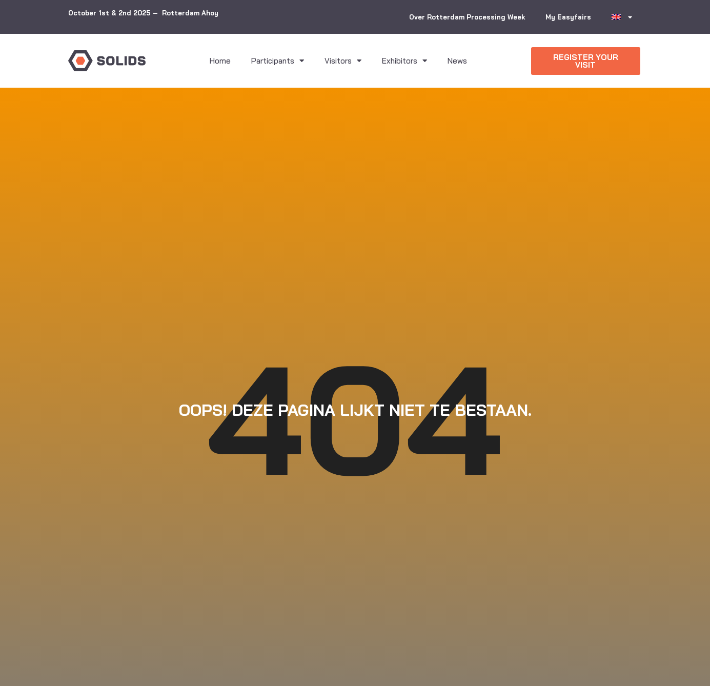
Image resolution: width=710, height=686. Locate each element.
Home (220, 61)
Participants (277, 61)
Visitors (342, 61)
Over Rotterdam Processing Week (467, 17)
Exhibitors (404, 61)
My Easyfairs (568, 17)
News (457, 61)
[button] (585, 61)
